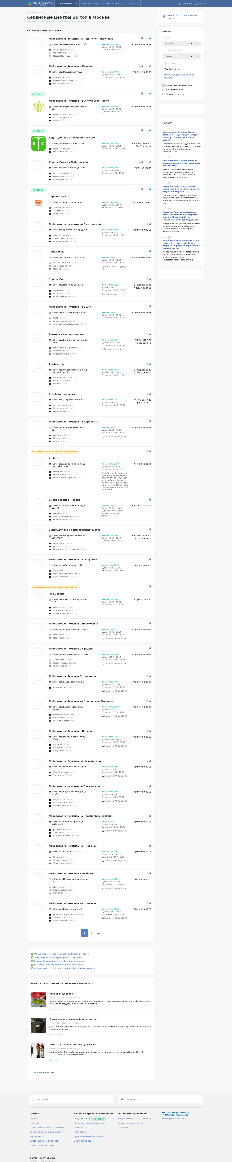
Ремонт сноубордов (61, 994)
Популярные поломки (41, 1145)
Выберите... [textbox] (172, 69)
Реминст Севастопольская (66, 334)
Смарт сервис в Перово (64, 500)
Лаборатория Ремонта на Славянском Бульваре (81, 701)
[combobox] (181, 43)
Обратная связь (82, 1141)
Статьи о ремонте (115, 4)
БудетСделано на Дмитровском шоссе (74, 530)
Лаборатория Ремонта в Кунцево (71, 66)
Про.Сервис (56, 594)
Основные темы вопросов (43, 1141)
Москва (56, 13)
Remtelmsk (56, 252)
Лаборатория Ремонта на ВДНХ (70, 307)
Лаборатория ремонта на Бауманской (74, 786)
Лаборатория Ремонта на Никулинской (75, 761)
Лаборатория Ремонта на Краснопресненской (80, 816)
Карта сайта (35, 1136)
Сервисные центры (38, 13)
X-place (53, 458)
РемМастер (56, 364)
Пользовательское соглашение (46, 1128)
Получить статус (83, 1119)
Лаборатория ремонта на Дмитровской (75, 224)
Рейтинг (78, 1128)
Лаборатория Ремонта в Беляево (71, 731)
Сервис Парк (57, 196)
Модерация (80, 1132)
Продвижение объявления (89, 1136)
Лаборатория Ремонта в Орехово (71, 649)
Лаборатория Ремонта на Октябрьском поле (79, 101)
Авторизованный (175, 90)
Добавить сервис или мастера (90, 1123)
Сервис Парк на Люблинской (68, 162)
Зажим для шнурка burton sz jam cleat (72, 1045)
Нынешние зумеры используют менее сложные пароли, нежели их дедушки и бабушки (181, 189)
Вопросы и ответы (91, 4)
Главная (33, 1119)
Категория (169, 63)
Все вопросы (44, 1072)
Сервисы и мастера (67, 4)
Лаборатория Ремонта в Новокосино (73, 624)
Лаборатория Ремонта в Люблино (72, 873)
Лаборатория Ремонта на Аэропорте (73, 422)
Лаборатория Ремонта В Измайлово (73, 676)
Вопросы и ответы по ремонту (134, 1119)
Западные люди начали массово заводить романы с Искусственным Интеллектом (181, 163)
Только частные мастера (179, 85)
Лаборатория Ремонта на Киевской (72, 846)
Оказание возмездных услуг (45, 1132)
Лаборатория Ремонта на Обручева (73, 559)
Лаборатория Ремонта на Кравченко (73, 903)
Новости (133, 4)
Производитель (172, 51)
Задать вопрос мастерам (131, 1123)
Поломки (123, 1128)
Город (167, 38)
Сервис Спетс (58, 279)
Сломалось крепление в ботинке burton (73, 1019)
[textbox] (182, 43)
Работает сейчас (175, 94)
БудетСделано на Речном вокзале (72, 138)
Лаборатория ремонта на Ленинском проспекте (81, 39)
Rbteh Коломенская (62, 394)
